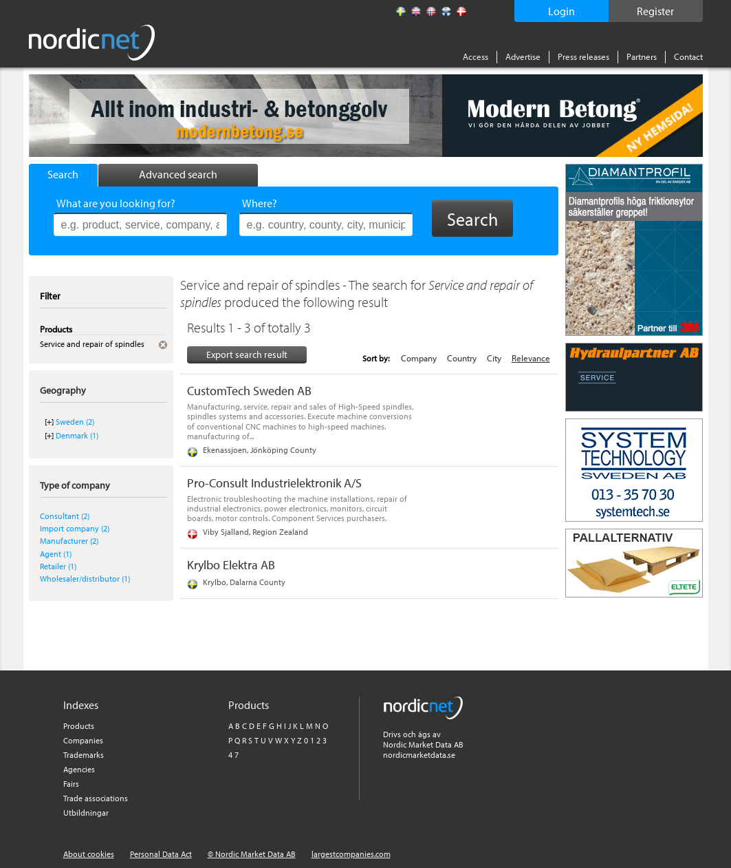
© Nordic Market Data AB (252, 854)
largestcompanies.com (351, 854)
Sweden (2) (75, 421)
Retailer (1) (58, 566)
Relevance (531, 357)
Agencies (79, 769)
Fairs (71, 784)
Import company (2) (74, 528)
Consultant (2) (64, 516)
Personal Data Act (161, 854)
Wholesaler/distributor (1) (85, 578)
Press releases (583, 56)
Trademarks (83, 755)
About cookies (88, 854)
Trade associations (95, 798)
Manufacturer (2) (69, 541)
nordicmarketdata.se (419, 755)
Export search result (246, 354)
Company (419, 357)
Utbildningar (86, 812)
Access (475, 56)
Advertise (523, 56)
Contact (688, 56)
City (494, 357)
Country (462, 357)
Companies (83, 740)
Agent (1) (56, 554)
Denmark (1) (77, 435)
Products (78, 726)
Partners (641, 56)
